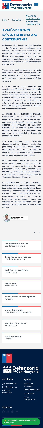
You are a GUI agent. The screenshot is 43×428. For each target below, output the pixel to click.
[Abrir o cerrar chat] (21, 421)
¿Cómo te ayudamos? (7, 391)
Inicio (4, 20)
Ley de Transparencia (30, 398)
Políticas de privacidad (28, 385)
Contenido (16, 20)
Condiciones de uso (32, 390)
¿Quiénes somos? (9, 384)
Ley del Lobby (29, 393)
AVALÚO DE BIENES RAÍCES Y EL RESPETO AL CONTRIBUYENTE (33, 20)
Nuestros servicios (9, 387)
